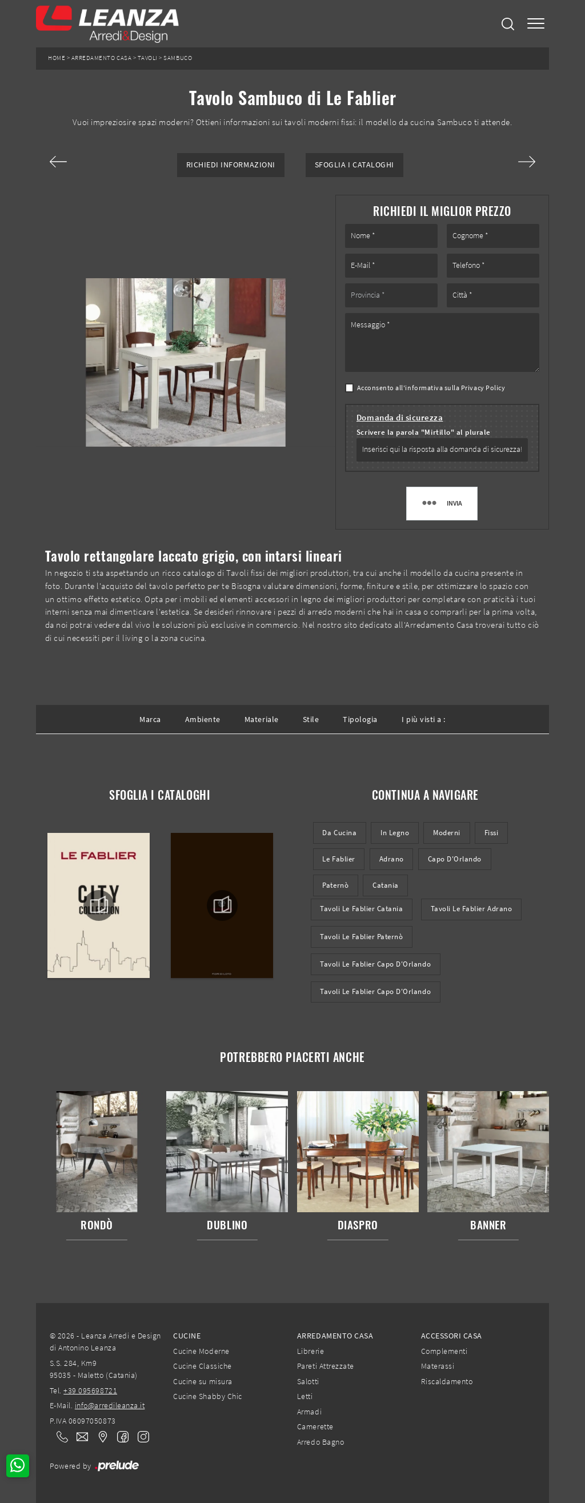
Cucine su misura (202, 1381)
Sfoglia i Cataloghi (354, 165)
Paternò (335, 885)
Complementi (444, 1351)
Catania (385, 885)
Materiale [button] (262, 719)
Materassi (438, 1366)
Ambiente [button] (203, 719)
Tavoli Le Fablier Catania (361, 908)
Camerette (315, 1426)
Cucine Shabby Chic (207, 1396)
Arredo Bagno (320, 1442)
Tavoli (148, 58)
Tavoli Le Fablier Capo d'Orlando (375, 964)
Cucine (187, 1335)
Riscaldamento (447, 1381)
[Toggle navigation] (536, 24)
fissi (491, 832)
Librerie (310, 1351)
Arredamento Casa (101, 58)
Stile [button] (311, 719)
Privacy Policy (483, 387)
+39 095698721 (90, 1390)
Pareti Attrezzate (325, 1366)
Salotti (308, 1381)
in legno (394, 832)
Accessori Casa (451, 1335)
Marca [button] (150, 719)
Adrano (391, 859)
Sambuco (177, 58)
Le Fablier (338, 859)
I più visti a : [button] (424, 719)
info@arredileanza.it (110, 1405)
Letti (305, 1396)
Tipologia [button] (360, 719)
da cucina (339, 832)
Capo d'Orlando (455, 859)
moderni (446, 832)
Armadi (309, 1411)
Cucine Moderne (201, 1351)
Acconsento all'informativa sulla (431, 387)
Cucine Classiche (202, 1366)
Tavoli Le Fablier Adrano (471, 908)
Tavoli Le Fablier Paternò (361, 936)
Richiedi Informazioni (230, 165)
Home (56, 58)
